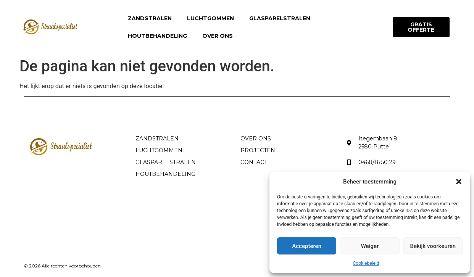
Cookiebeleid (366, 263)
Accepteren (306, 246)
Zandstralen (150, 18)
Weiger (370, 246)
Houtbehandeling (157, 35)
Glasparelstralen (279, 18)
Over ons (217, 35)
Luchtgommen (210, 18)
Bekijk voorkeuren (433, 246)
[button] (459, 181)
